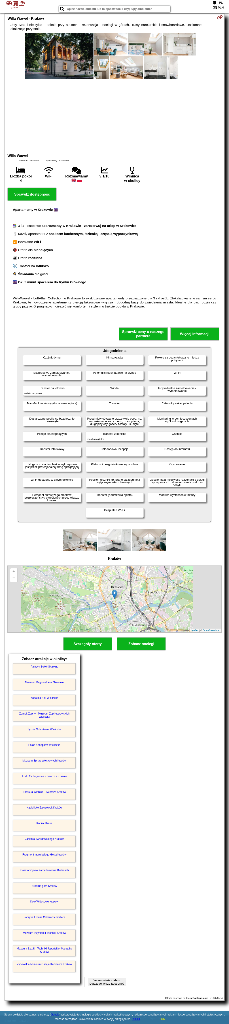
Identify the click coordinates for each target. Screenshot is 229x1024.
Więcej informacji (194, 334)
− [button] (13, 578)
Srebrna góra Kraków (44, 885)
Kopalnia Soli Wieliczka (44, 698)
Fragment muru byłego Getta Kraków (44, 854)
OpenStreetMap (211, 630)
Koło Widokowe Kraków (44, 901)
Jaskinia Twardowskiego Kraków (44, 839)
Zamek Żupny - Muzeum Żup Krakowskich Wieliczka (44, 715)
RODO (136, 1019)
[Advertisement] (115, 115)
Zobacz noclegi (141, 644)
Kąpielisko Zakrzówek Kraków (44, 807)
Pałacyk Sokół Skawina (44, 666)
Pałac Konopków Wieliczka (44, 745)
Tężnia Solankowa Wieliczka (44, 729)
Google (55, 1014)
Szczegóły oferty (88, 644)
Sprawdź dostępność (32, 194)
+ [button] (13, 571)
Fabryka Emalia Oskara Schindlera (44, 917)
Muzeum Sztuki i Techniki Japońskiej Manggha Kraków (44, 950)
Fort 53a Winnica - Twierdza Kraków (44, 792)
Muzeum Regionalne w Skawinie (44, 682)
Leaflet (194, 630)
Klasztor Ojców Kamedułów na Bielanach (44, 870)
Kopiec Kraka (44, 823)
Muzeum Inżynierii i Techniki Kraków (44, 932)
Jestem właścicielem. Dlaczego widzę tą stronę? (106, 982)
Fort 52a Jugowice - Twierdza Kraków (44, 776)
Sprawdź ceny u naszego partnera (143, 334)
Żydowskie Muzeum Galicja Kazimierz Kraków (44, 964)
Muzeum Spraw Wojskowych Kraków (44, 760)
